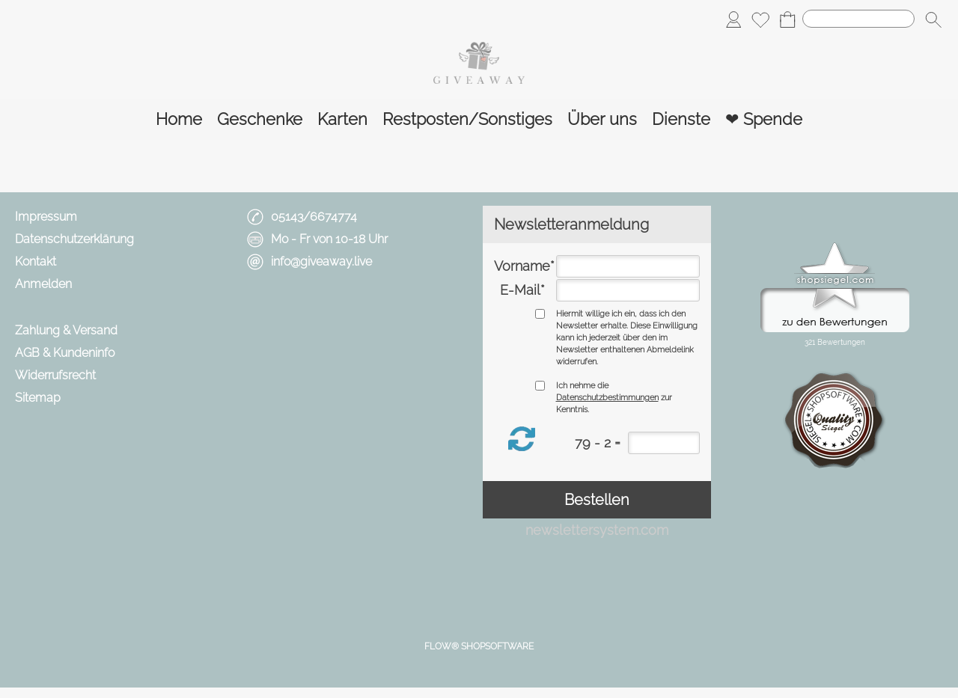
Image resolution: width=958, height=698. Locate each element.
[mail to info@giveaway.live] (265, 316)
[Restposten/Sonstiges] (467, 119)
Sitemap (38, 398)
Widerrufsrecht (55, 375)
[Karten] (342, 119)
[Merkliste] (760, 19)
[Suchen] (858, 19)
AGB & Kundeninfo (65, 353)
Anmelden (43, 284)
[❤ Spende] (764, 119)
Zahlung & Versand (66, 330)
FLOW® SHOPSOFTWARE (479, 646)
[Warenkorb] (787, 19)
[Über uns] (602, 119)
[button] (933, 19)
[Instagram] (345, 316)
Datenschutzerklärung (74, 239)
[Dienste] (681, 119)
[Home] (179, 119)
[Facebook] (305, 316)
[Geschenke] (260, 119)
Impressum (46, 216)
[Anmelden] (733, 19)
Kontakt (35, 261)
